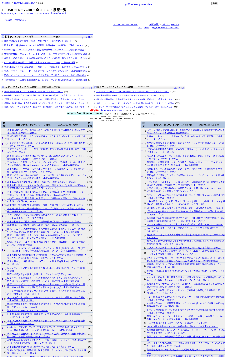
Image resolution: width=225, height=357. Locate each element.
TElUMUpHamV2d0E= (24, 3)
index (146, 27)
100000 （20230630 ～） (17, 20)
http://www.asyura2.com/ (112, 110)
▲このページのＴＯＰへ (125, 24)
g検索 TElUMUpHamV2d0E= (138, 4)
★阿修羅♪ (7, 3)
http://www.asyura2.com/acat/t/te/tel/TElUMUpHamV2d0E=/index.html (33, 13)
